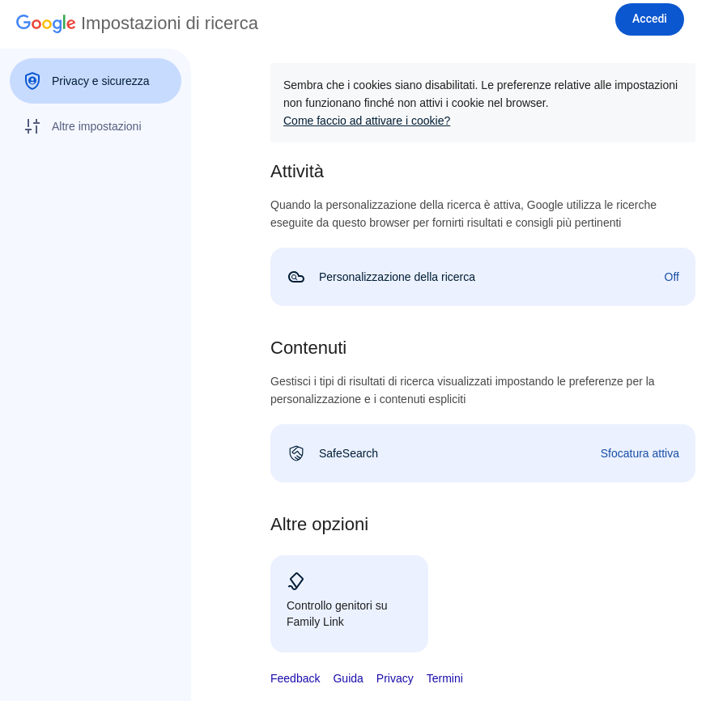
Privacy (395, 678)
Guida (348, 678)
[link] (482, 277)
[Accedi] (649, 19)
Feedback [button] (295, 678)
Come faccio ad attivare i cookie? (366, 120)
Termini (445, 678)
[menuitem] (95, 81)
